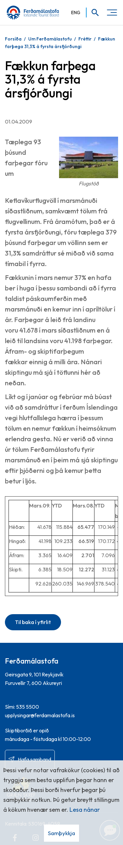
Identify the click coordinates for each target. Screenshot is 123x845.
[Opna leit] (93, 12)
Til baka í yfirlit (33, 622)
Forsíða (13, 39)
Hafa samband (34, 759)
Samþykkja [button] (61, 833)
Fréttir (85, 39)
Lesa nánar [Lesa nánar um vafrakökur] (85, 809)
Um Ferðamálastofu (50, 39)
